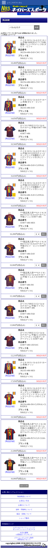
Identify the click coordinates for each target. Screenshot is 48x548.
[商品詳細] (10, 48)
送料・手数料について (24, 509)
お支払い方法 (24, 501)
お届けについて (24, 505)
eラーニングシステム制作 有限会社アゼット (24, 538)
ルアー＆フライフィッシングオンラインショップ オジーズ (24, 528)
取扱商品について (24, 496)
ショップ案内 (24, 518)
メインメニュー (24, 13)
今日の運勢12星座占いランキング (24, 533)
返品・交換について (24, 514)
